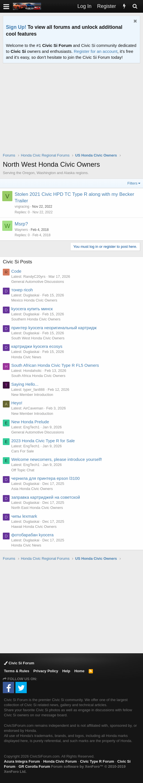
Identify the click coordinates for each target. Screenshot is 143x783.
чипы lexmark (24, 516)
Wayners (21, 230)
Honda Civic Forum (60, 761)
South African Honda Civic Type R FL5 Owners (55, 365)
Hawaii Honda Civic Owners (34, 526)
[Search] (134, 6)
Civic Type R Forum (97, 761)
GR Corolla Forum (34, 766)
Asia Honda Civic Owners (32, 489)
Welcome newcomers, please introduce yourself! (56, 459)
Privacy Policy (45, 671)
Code (16, 271)
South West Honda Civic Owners (37, 338)
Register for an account (95, 51)
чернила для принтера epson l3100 (45, 478)
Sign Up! (16, 27)
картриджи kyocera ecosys (36, 346)
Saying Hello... (25, 384)
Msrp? (21, 224)
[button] (6, 6)
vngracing (22, 207)
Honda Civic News (26, 357)
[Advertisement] (73, 111)
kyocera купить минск (32, 308)
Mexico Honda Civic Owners (34, 300)
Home (79, 671)
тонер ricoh (22, 289)
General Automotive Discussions (37, 281)
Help (66, 671)
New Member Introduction (32, 394)
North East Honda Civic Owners (37, 508)
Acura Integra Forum (22, 761)
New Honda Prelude (30, 421)
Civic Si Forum (19, 663)
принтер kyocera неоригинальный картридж (54, 327)
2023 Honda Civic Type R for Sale (43, 440)
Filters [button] (132, 183)
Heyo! (16, 402)
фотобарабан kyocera (32, 534)
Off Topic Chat (22, 470)
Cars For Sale (22, 451)
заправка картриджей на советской (45, 497)
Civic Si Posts (17, 261)
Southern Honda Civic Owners (36, 319)
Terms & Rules (16, 671)
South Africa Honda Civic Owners (38, 376)
